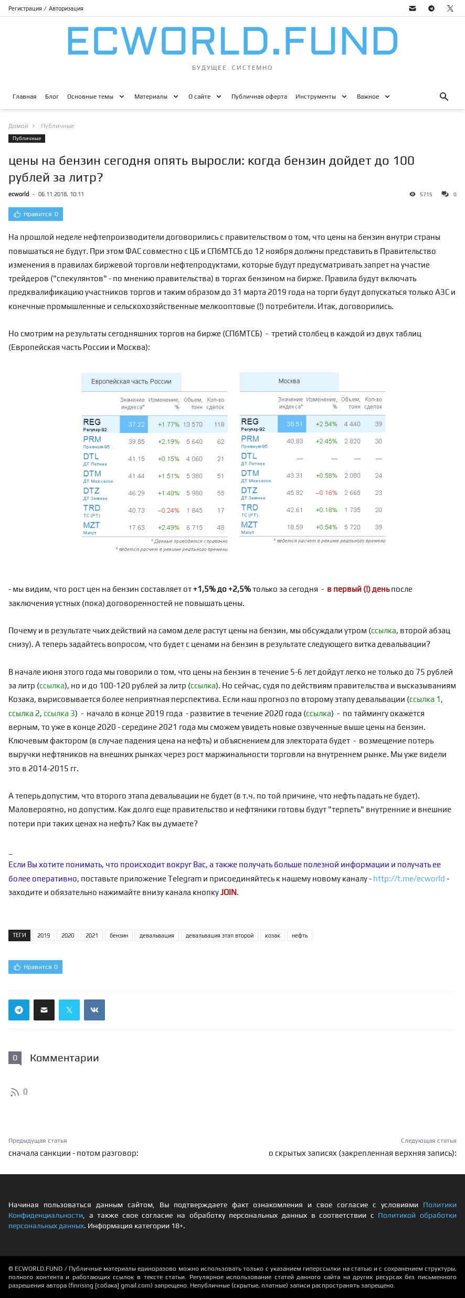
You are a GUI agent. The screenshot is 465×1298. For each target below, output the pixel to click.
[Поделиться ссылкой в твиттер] (69, 1009)
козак (272, 935)
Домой (18, 126)
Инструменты (315, 96)
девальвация (157, 935)
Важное (368, 96)
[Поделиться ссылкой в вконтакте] (94, 1009)
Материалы (150, 96)
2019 (43, 935)
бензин (119, 935)
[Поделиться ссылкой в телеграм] (18, 1009)
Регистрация (25, 8)
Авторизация (66, 8)
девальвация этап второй (219, 935)
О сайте (199, 96)
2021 (92, 935)
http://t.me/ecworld (409, 878)
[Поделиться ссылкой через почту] (44, 1009)
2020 (67, 935)
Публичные (27, 138)
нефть (300, 935)
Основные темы (90, 96)
